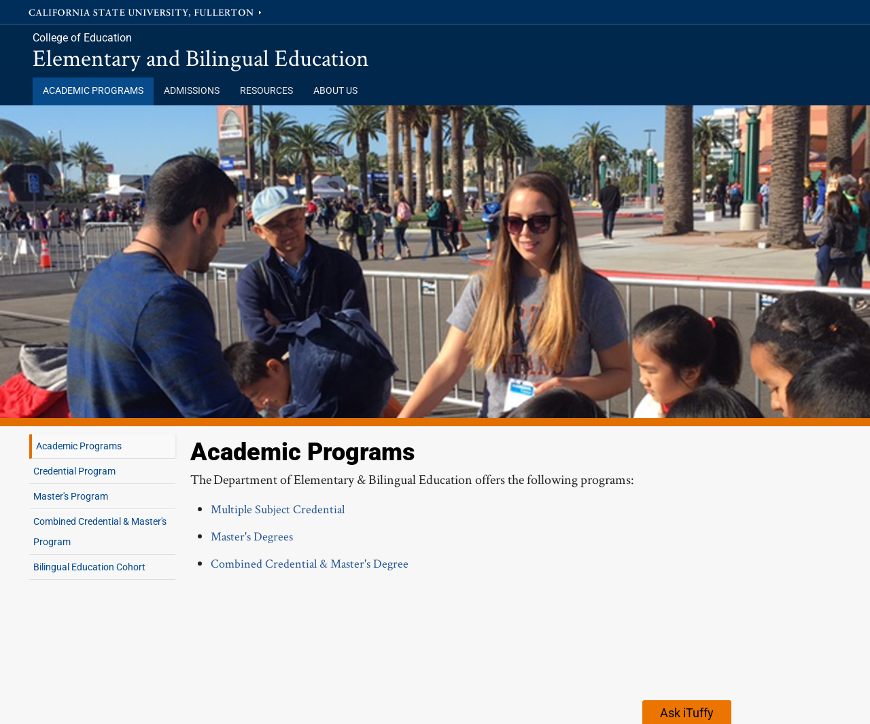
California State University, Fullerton (146, 11)
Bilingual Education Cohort (89, 567)
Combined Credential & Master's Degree (309, 563)
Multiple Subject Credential (278, 509)
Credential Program (74, 471)
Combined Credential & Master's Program (100, 531)
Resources (266, 91)
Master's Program (70, 496)
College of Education (82, 37)
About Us (335, 91)
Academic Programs (93, 91)
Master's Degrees (252, 536)
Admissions (192, 91)
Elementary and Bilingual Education (201, 57)
